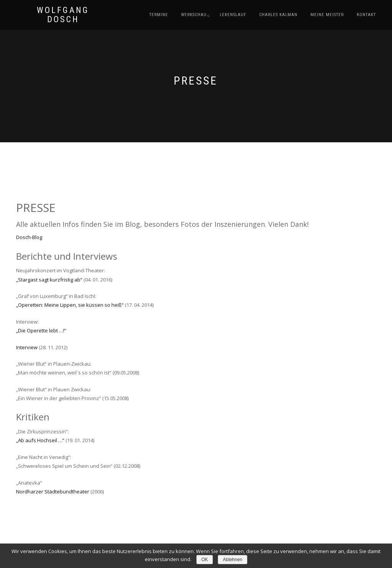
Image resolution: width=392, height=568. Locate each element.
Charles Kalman (278, 14)
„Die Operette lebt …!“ (41, 330)
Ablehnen (232, 559)
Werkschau (194, 14)
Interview (27, 347)
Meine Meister (327, 14)
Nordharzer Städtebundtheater (52, 491)
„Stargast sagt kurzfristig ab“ (49, 279)
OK (204, 559)
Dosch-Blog (29, 237)
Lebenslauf (233, 14)
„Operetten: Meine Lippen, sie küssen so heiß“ (70, 304)
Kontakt (366, 14)
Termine (158, 14)
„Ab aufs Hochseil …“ (40, 440)
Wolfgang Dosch (63, 15)
